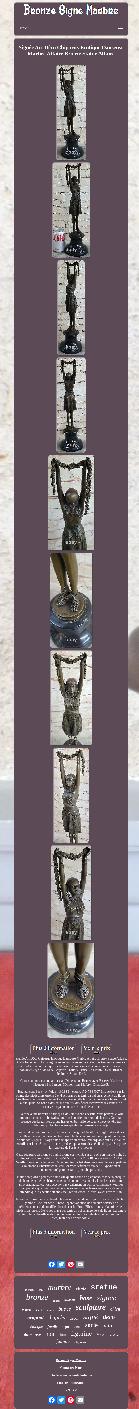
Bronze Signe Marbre (71, 1360)
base (86, 1298)
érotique (36, 1326)
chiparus (80, 1342)
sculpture (91, 1307)
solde (77, 1327)
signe (66, 1327)
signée (106, 1297)
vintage (26, 1309)
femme (63, 1341)
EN (67, 1390)
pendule (114, 1335)
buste (64, 1309)
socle (91, 1325)
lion (63, 1334)
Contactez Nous (71, 1367)
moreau (29, 1289)
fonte (100, 1335)
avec (39, 1309)
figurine (81, 1333)
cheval (50, 1310)
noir (50, 1334)
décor (74, 1318)
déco (109, 1316)
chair (81, 1288)
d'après (56, 1317)
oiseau (69, 1299)
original (35, 1317)
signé (90, 1316)
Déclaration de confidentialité (71, 1375)
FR (75, 1390)
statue (104, 1287)
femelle (52, 1327)
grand (56, 1300)
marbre (59, 1287)
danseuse (32, 1334)
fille (41, 1290)
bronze (37, 1297)
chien (115, 1308)
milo (107, 1326)
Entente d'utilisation (71, 1383)
